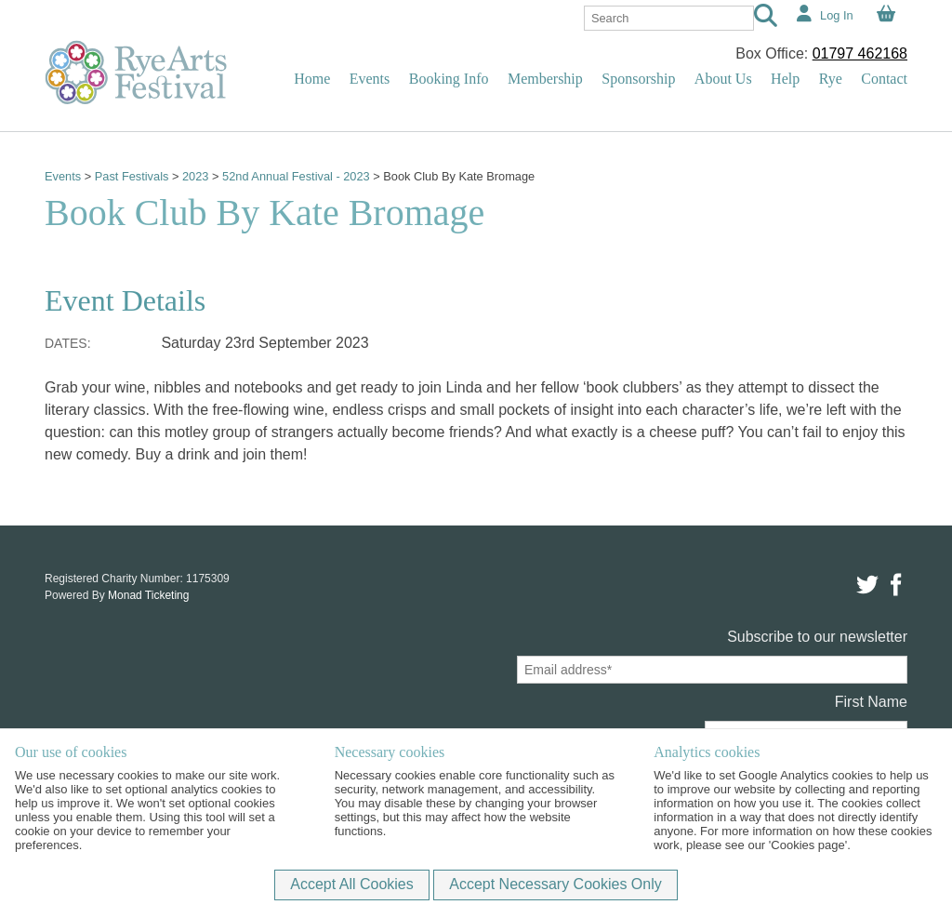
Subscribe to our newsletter (817, 637)
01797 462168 (860, 53)
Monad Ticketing (148, 595)
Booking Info (449, 78)
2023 (195, 176)
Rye (830, 78)
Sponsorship (638, 78)
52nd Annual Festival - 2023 (296, 176)
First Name (871, 702)
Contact (884, 78)
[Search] (765, 18)
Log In (836, 15)
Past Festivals (131, 176)
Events (370, 78)
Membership (545, 78)
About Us (723, 78)
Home (312, 78)
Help (785, 78)
